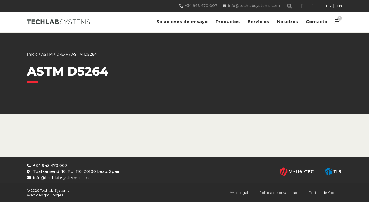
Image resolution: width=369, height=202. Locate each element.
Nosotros (287, 21)
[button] (289, 5)
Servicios (258, 21)
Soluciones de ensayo (182, 21)
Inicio (32, 54)
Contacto (316, 21)
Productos (228, 21)
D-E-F (62, 54)
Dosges (56, 195)
